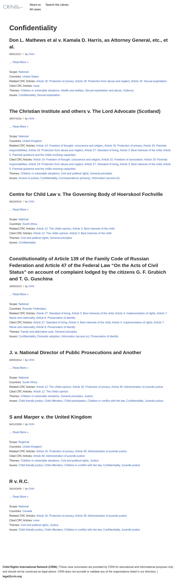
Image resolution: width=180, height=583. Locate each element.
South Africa (29, 225)
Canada (27, 513)
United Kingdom (32, 141)
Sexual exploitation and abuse (104, 91)
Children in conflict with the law (107, 402)
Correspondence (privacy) (75, 178)
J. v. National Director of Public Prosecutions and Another (75, 354)
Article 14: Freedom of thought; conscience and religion (70, 146)
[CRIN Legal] (13, 6)
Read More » (21, 62)
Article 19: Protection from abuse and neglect (103, 81)
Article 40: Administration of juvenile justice (138, 388)
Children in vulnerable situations (40, 91)
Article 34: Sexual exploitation (150, 81)
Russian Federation (34, 309)
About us (35, 4)
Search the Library (57, 4)
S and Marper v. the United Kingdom (50, 418)
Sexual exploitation (48, 95)
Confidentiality (27, 95)
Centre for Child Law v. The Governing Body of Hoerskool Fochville (86, 195)
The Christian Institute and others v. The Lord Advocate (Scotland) (85, 111)
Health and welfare (72, 91)
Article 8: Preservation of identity (56, 319)
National (24, 72)
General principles (102, 174)
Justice (89, 398)
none (36, 86)
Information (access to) (106, 178)
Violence (129, 91)
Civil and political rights (75, 174)
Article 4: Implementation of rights (136, 314)
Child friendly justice (31, 402)
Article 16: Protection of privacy (55, 81)
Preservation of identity (105, 337)
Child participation (75, 402)
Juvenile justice (155, 402)
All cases (35, 9)
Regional (24, 444)
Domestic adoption (48, 337)
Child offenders (54, 402)
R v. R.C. (19, 483)
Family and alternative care (37, 333)
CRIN (31, 54)
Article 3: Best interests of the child (141, 150)
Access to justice (29, 178)
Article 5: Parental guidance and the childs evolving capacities (47, 155)
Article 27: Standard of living (102, 150)
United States (30, 76)
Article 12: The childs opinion (53, 229)
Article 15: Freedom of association (123, 160)
